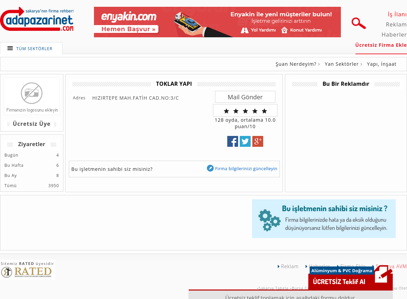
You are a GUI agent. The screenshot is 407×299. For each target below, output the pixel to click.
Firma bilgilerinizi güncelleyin (242, 168)
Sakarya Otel (394, 288)
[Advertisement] (127, 219)
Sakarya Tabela (274, 288)
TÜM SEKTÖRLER (34, 49)
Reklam (396, 24)
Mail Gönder (245, 97)
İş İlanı (397, 14)
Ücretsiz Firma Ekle (381, 45)
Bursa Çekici (304, 288)
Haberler (394, 34)
